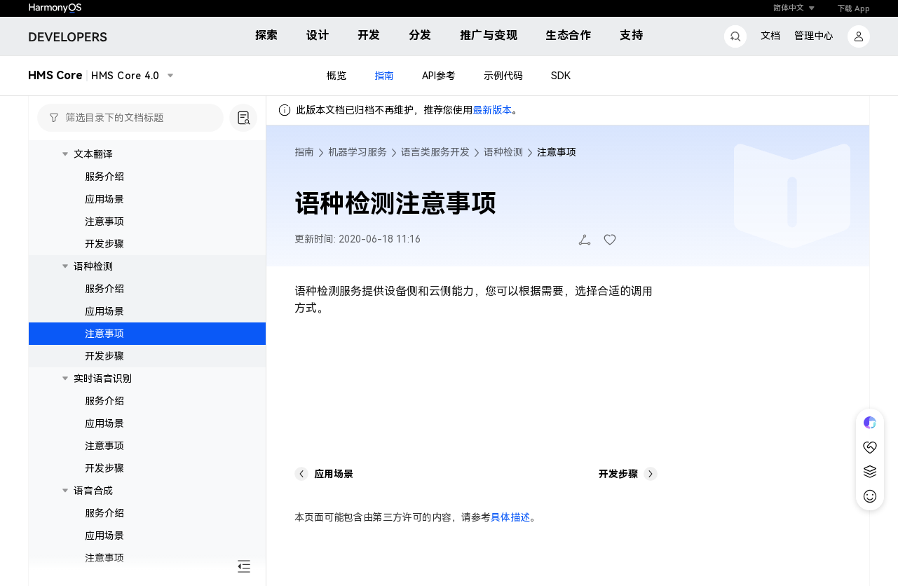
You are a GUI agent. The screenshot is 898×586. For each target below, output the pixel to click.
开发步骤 (104, 244)
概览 (336, 75)
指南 (384, 75)
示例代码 (503, 75)
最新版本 (492, 110)
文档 (770, 35)
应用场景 (104, 199)
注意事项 (104, 221)
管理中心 (814, 35)
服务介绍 (104, 176)
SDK (561, 75)
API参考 (439, 75)
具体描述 (510, 517)
